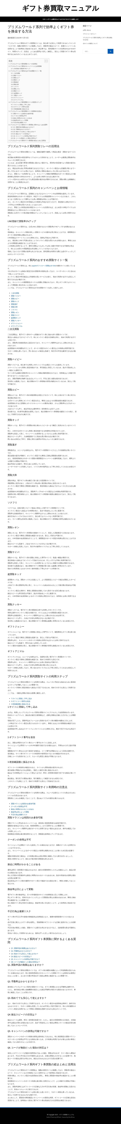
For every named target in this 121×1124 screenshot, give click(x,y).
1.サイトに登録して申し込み (21, 104)
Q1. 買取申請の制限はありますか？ (23, 127)
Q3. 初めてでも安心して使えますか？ (24, 131)
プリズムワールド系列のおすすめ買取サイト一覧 (26, 71)
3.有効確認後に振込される (21, 109)
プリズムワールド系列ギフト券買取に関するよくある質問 (28, 125)
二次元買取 (16, 73)
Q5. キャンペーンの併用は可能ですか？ (25, 136)
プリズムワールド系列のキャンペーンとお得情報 (26, 66)
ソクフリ (16, 86)
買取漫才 (16, 82)
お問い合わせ (87, 30)
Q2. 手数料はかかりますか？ (21, 129)
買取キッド (16, 80)
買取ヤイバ (16, 91)
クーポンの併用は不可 (20, 116)
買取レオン (16, 89)
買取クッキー (18, 95)
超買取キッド (18, 93)
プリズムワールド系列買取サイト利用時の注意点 (26, 111)
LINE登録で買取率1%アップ (21, 68)
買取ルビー (16, 78)
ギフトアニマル (18, 100)
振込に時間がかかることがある (22, 118)
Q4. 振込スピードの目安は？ (21, 134)
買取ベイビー (17, 75)
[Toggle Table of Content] (45, 61)
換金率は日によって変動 (20, 120)
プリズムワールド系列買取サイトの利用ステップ (26, 102)
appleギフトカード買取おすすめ (44, 266)
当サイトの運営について (90, 43)
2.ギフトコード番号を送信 (21, 107)
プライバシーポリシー (89, 34)
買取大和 (16, 84)
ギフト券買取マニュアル (60, 8)
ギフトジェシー (18, 97)
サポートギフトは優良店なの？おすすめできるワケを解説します (61, 19)
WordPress (72, 1117)
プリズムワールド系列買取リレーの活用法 (23, 64)
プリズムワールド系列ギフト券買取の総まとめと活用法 (28, 140)
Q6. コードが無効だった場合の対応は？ (25, 138)
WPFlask (58, 1117)
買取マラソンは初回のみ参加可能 (23, 113)
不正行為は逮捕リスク (20, 122)
